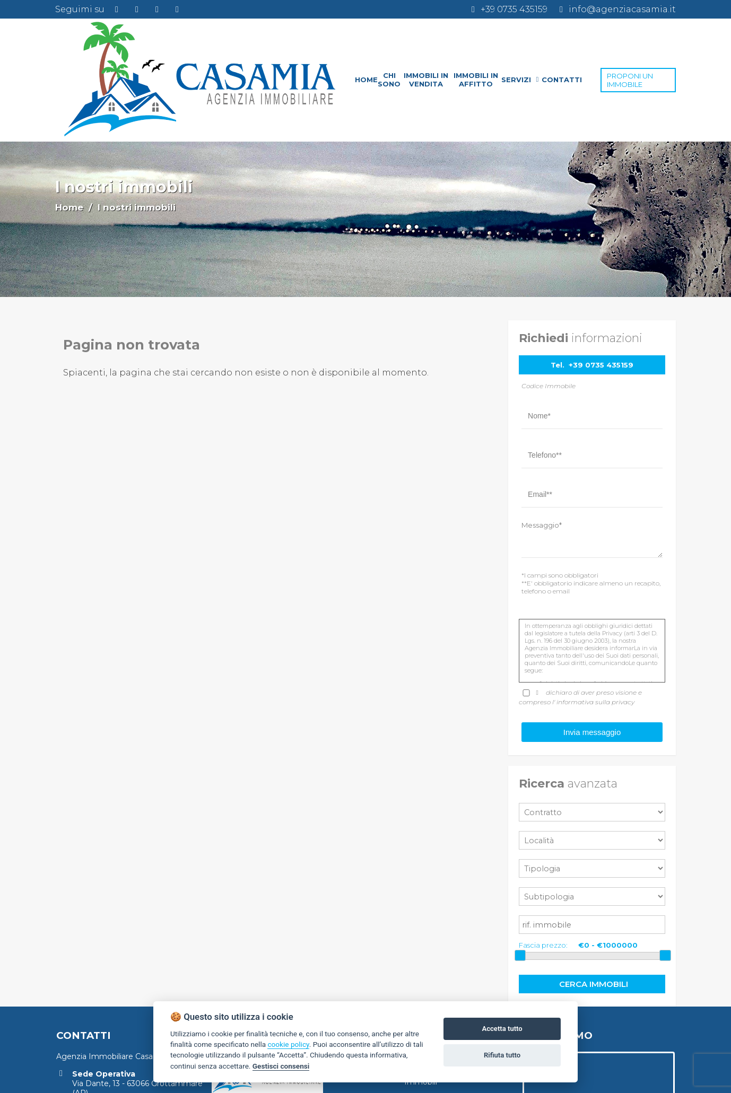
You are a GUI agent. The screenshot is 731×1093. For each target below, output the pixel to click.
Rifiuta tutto (502, 1055)
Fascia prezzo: (543, 945)
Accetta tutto (502, 1029)
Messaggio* (541, 525)
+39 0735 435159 (601, 365)
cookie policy (288, 1044)
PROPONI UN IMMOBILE (630, 80)
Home (69, 207)
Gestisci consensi (281, 1066)
